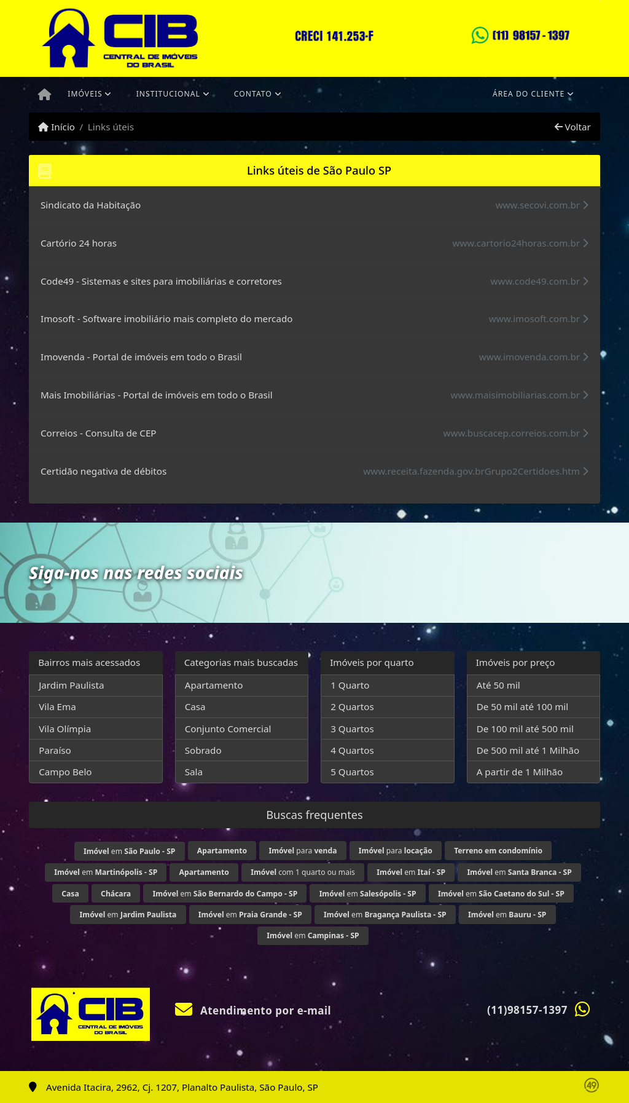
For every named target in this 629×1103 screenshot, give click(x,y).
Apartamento (214, 685)
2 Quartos (352, 706)
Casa (195, 706)
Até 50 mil (498, 685)
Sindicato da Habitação (91, 205)
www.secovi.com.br (542, 205)
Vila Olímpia (65, 728)
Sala (194, 771)
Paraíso (55, 750)
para (302, 850)
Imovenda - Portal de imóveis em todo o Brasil (141, 356)
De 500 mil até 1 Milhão (528, 750)
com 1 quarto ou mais (303, 872)
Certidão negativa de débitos (103, 471)
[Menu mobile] (44, 95)
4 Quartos (352, 750)
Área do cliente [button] (529, 94)
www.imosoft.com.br (538, 318)
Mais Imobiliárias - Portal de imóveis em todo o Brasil (157, 395)
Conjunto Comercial (228, 728)
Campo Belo (65, 771)
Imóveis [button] (85, 94)
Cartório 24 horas (79, 243)
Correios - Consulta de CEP (99, 433)
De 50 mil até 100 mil (522, 706)
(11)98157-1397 (527, 1010)
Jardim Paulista (71, 685)
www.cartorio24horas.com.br (520, 243)
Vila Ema (57, 706)
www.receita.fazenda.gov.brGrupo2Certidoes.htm (475, 471)
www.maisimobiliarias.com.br (519, 395)
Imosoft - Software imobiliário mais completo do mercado (166, 318)
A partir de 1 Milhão (520, 771)
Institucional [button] (168, 94)
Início (56, 127)
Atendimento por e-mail (253, 1010)
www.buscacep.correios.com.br (515, 433)
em (129, 851)
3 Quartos (352, 728)
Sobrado (203, 750)
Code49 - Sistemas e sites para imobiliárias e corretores (161, 281)
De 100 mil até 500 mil (525, 728)
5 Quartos (352, 771)
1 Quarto (349, 685)
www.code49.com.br (539, 281)
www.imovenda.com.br (533, 356)
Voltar (573, 127)
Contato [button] (253, 94)
